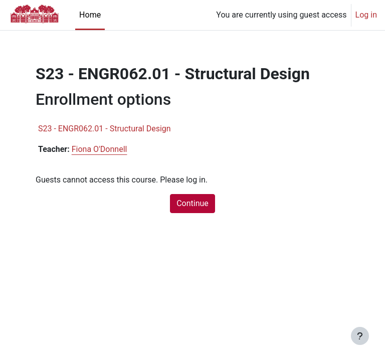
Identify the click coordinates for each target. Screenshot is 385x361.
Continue (192, 203)
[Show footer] (360, 336)
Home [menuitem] (90, 15)
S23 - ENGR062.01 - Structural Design (104, 128)
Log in (366, 15)
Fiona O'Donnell (99, 149)
